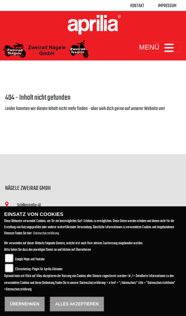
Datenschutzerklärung (46, 233)
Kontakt (137, 6)
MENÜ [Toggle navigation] (158, 47)
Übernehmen (24, 304)
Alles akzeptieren (77, 304)
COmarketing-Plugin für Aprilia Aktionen (38, 269)
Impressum (167, 6)
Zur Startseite (16, 117)
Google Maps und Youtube (30, 259)
